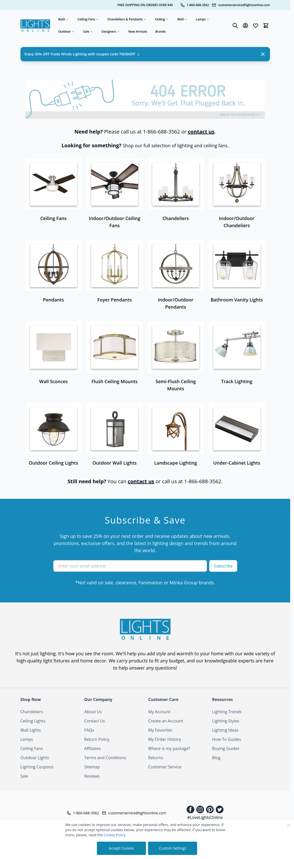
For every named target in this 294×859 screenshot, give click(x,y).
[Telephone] (194, 5)
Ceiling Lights (33, 721)
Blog (216, 757)
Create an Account (165, 721)
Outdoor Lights (34, 757)
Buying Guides (226, 748)
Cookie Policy (115, 834)
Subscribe (223, 566)
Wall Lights (30, 730)
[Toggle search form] (235, 25)
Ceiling (162, 19)
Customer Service (165, 767)
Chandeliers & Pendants (127, 19)
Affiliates (92, 748)
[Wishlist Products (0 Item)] (256, 25)
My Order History (164, 739)
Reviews (92, 776)
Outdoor (66, 31)
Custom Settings (172, 848)
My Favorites (160, 730)
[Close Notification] (263, 54)
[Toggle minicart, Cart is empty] (266, 25)
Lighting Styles (225, 721)
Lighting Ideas (225, 730)
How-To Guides (226, 739)
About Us (93, 712)
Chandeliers (31, 712)
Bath (63, 19)
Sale (88, 31)
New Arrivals (137, 31)
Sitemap (92, 767)
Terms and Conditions (105, 757)
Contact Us (94, 721)
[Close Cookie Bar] (289, 825)
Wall (182, 19)
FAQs (89, 730)
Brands (160, 31)
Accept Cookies (121, 848)
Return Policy (96, 739)
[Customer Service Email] (241, 5)
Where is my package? (169, 748)
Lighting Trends (227, 712)
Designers (110, 31)
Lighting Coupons (37, 767)
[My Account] (245, 25)
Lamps (203, 19)
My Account (159, 712)
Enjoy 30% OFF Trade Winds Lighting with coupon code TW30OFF (82, 54)
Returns (155, 757)
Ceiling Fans (88, 19)
